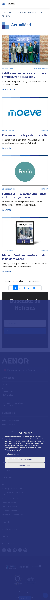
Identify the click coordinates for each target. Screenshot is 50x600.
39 (35, 288)
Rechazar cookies (25, 465)
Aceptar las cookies (25, 460)
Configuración (11, 454)
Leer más (7, 90)
